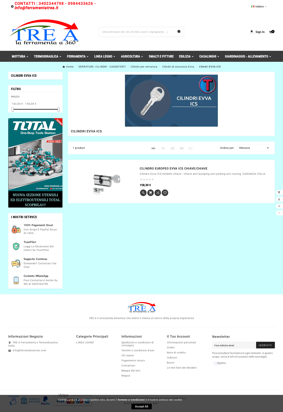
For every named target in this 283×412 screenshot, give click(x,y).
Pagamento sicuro (133, 360)
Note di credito (176, 352)
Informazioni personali (181, 342)
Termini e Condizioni (131, 399)
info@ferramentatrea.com (29, 350)
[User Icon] (257, 32)
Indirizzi (172, 357)
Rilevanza (254, 148)
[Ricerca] (137, 32)
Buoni (170, 362)
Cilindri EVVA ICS (24, 75)
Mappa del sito (130, 370)
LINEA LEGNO (85, 342)
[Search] (179, 31)
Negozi (125, 375)
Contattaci (128, 365)
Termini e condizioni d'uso (137, 350)
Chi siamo (127, 355)
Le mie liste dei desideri (182, 367)
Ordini (171, 347)
